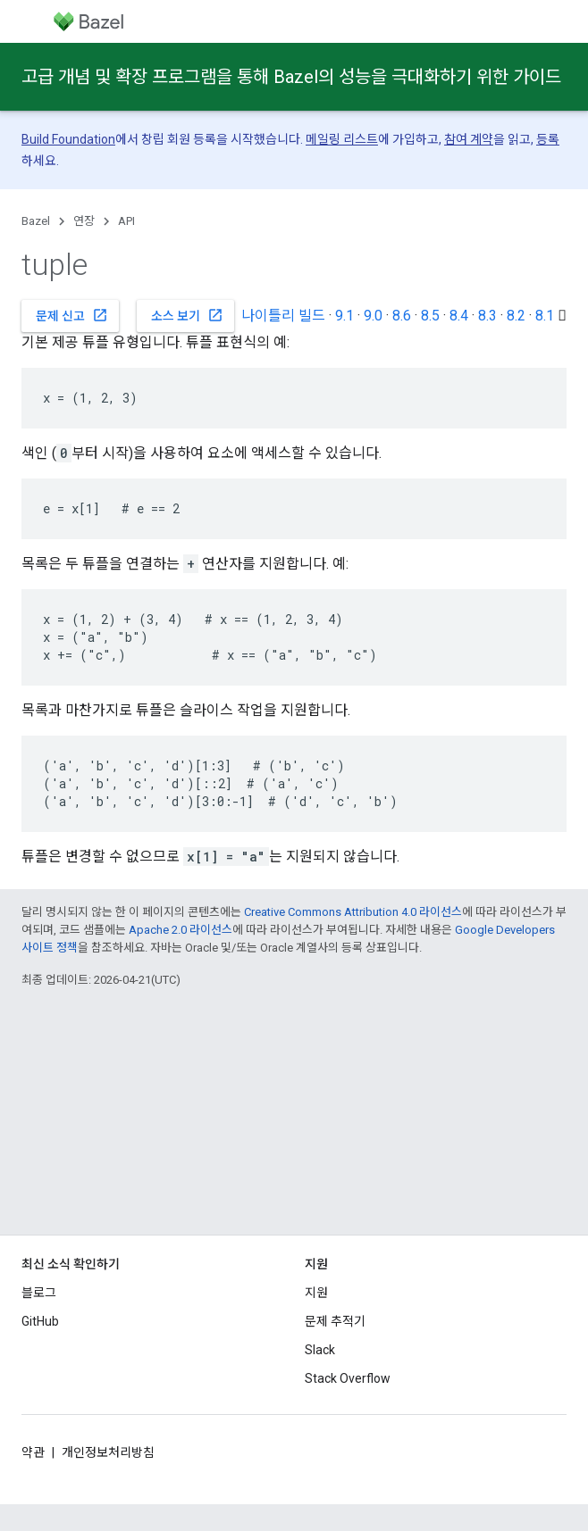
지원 (316, 1293)
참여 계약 (468, 139)
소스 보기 (187, 315)
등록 (547, 139)
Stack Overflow (348, 1378)
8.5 (430, 315)
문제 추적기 (335, 1321)
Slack (320, 1350)
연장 (84, 221)
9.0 (373, 315)
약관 (33, 1452)
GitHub (40, 1321)
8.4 (458, 315)
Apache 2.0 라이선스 (180, 929)
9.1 (344, 315)
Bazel (35, 221)
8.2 (516, 315)
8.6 (401, 315)
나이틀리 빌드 (283, 315)
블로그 (38, 1293)
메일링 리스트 (342, 139)
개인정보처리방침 (108, 1452)
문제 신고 (72, 315)
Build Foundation (68, 139)
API (126, 221)
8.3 (487, 315)
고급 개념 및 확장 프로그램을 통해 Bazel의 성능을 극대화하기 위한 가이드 (291, 76)
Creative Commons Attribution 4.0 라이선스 (353, 912)
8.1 (544, 315)
